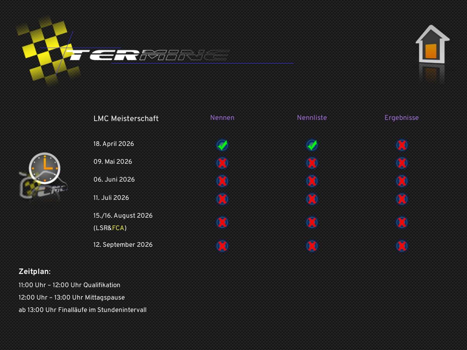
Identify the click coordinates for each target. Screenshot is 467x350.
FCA (118, 228)
